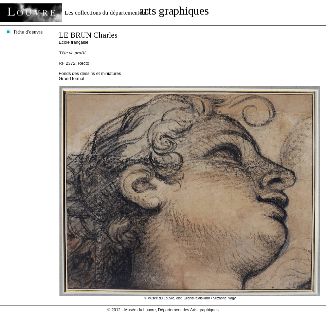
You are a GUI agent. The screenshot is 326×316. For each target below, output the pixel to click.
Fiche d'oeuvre (28, 32)
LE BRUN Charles (88, 35)
